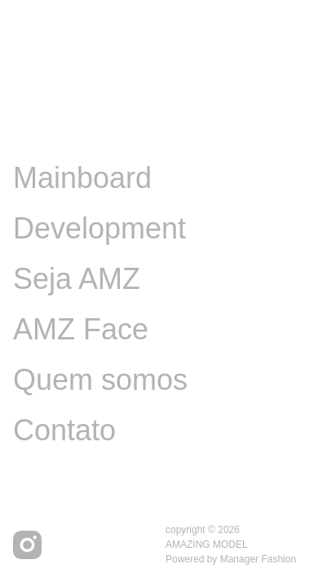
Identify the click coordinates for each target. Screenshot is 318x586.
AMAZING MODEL (207, 544)
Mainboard (82, 178)
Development (99, 228)
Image (54, 127)
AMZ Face (80, 329)
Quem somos (100, 379)
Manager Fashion (258, 559)
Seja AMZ (76, 278)
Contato (64, 430)
